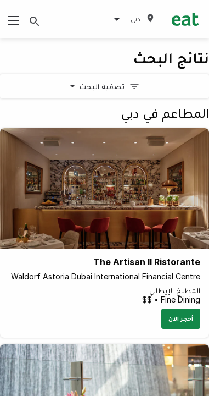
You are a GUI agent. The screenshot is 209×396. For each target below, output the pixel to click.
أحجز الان (180, 318)
